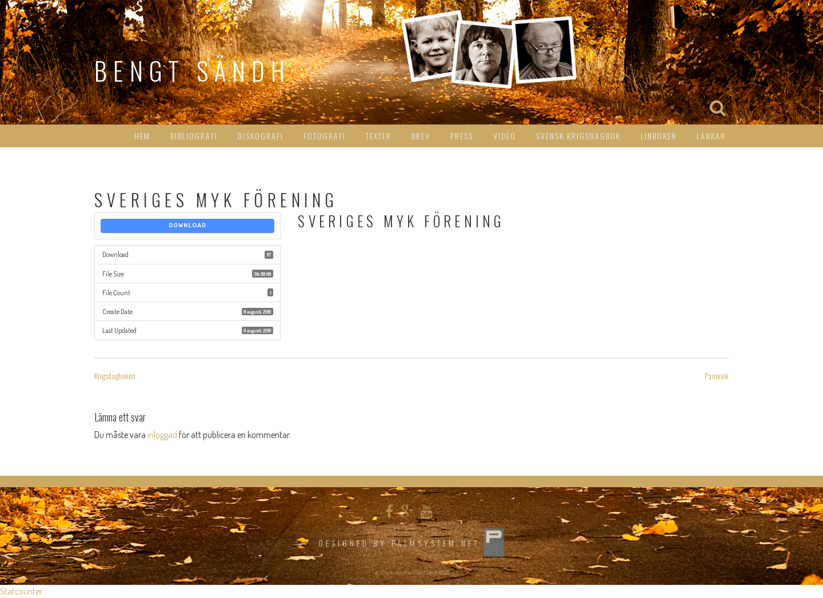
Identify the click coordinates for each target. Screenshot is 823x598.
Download (187, 225)
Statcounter (21, 591)
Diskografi (260, 136)
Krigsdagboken (114, 376)
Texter (378, 136)
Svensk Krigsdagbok (578, 136)
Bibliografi (194, 136)
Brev (421, 136)
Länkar (711, 136)
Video (504, 136)
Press (461, 136)
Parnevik (717, 376)
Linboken (659, 136)
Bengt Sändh (192, 70)
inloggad (162, 434)
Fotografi (324, 136)
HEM (142, 136)
